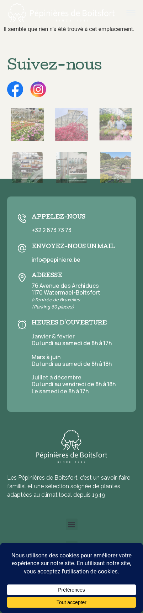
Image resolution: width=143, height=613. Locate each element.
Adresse (47, 276)
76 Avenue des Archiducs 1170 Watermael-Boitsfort (66, 296)
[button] (72, 524)
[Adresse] (22, 277)
